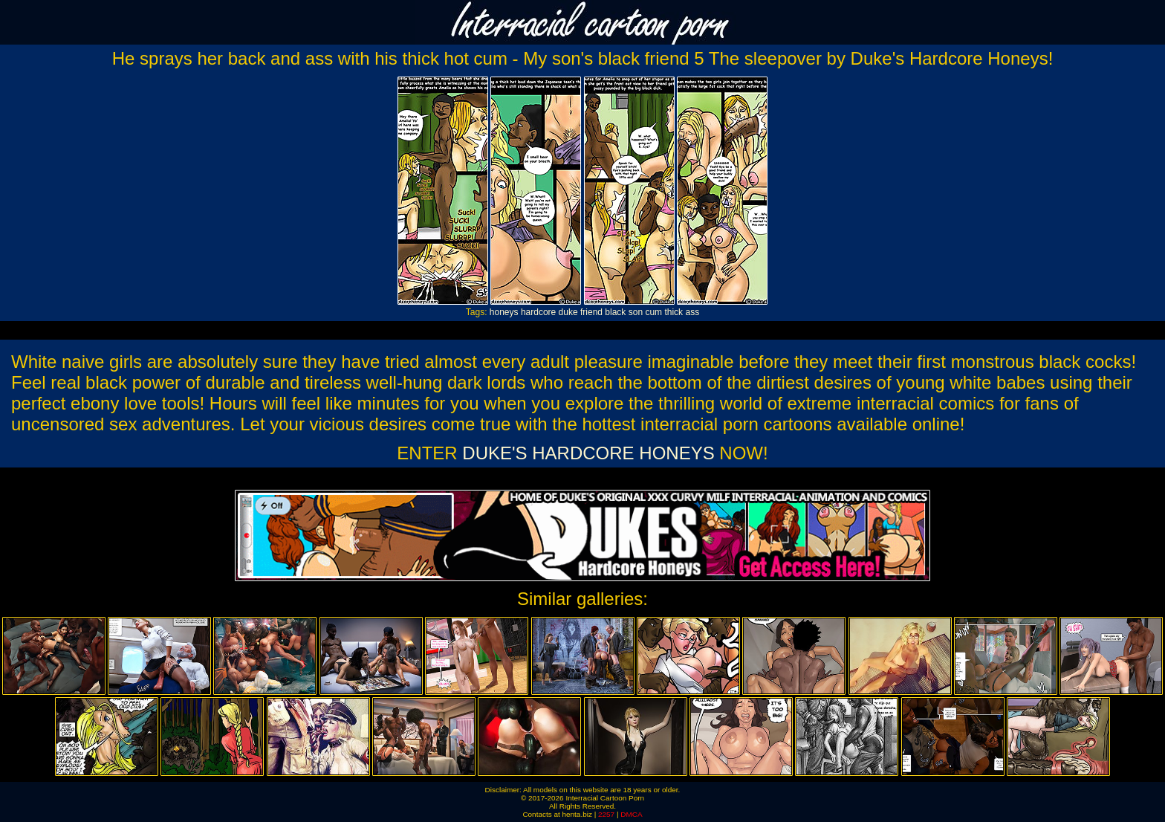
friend (591, 312)
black (615, 312)
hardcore (538, 312)
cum (653, 312)
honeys (504, 312)
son (636, 312)
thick (673, 312)
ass (692, 312)
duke (568, 312)
